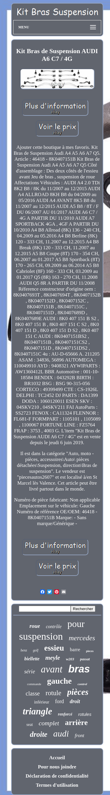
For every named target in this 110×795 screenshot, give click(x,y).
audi (61, 733)
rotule (53, 693)
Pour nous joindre (57, 767)
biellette (32, 658)
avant (51, 669)
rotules (84, 714)
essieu (54, 648)
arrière (76, 722)
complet (49, 723)
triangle (37, 711)
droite (39, 734)
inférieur (41, 702)
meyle (52, 657)
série (29, 671)
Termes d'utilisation (57, 785)
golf (35, 650)
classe (33, 693)
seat (29, 724)
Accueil (57, 757)
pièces (77, 692)
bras (79, 669)
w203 (70, 659)
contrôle (53, 626)
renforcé (65, 714)
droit (75, 701)
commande (34, 684)
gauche (59, 680)
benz (24, 650)
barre (75, 649)
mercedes (82, 638)
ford (59, 701)
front (79, 735)
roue (35, 626)
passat (85, 659)
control (82, 684)
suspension (41, 636)
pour (76, 623)
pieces (90, 651)
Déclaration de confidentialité (57, 776)
